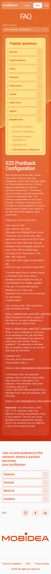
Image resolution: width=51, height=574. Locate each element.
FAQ (4, 512)
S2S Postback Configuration (26, 149)
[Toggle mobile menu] (46, 5)
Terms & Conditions (11, 563)
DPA (28, 563)
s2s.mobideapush (25, 401)
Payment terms (19, 144)
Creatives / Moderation (23, 131)
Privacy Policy (42, 563)
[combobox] (25, 29)
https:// (10, 401)
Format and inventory (22, 126)
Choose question (9, 25)
